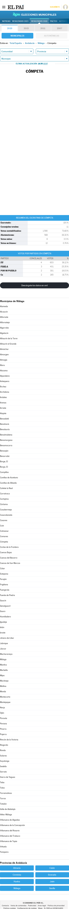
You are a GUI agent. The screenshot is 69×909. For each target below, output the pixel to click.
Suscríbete (55, 7)
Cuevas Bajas (6, 552)
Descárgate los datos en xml (34, 285)
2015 (26, 28)
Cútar (2, 568)
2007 (59, 28)
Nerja (2, 707)
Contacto (5, 906)
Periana (3, 723)
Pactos (53, 21)
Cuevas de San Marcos (10, 563)
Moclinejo (4, 681)
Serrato (3, 772)
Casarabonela (6, 515)
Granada (52, 874)
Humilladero (5, 616)
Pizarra (3, 729)
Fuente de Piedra (7, 595)
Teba (2, 782)
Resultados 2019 (39, 21)
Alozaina (4, 370)
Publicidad (32, 906)
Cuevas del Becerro (8, 558)
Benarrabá (4, 456)
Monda (3, 691)
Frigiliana (4, 584)
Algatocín (4, 333)
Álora (2, 365)
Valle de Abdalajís (7, 809)
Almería (16, 868)
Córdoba (17, 874)
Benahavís (4, 424)
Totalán (3, 804)
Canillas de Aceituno (9, 477)
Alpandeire (5, 376)
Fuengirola (4, 590)
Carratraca (5, 493)
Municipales (17, 35)
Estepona (4, 574)
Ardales (3, 397)
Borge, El (4, 461)
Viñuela (3, 846)
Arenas (3, 402)
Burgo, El (4, 467)
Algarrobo (4, 328)
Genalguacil (5, 606)
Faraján (3, 579)
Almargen (4, 354)
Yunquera (4, 852)
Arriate (3, 408)
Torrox (3, 798)
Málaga (3, 659)
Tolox (2, 788)
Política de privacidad (56, 906)
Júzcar (3, 649)
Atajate (3, 413)
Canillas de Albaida (8, 483)
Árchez (3, 386)
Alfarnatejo (5, 322)
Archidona (4, 392)
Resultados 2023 (20, 21)
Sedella (3, 766)
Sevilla (52, 888)
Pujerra (3, 734)
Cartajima (4, 499)
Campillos (4, 472)
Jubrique (4, 643)
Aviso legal (42, 906)
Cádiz (52, 868)
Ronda (3, 750)
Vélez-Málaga (6, 814)
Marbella (4, 670)
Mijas (2, 675)
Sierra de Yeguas (7, 777)
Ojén (2, 713)
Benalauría (5, 429)
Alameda (4, 306)
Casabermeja (6, 509)
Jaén (52, 881)
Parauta (3, 718)
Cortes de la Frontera (9, 547)
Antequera (4, 381)
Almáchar (4, 349)
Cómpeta (4, 542)
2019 (9, 28)
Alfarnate (4, 317)
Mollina (3, 686)
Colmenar (4, 531)
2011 (42, 28)
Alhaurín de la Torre (8, 338)
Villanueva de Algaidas (10, 820)
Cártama (4, 504)
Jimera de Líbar (7, 638)
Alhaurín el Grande (8, 344)
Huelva (17, 881)
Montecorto (5, 697)
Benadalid (4, 419)
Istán (2, 627)
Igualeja (3, 622)
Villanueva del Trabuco (10, 836)
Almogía (3, 360)
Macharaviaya (6, 654)
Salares (3, 756)
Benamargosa (6, 440)
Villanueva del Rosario (9, 830)
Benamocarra (6, 445)
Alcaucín (4, 312)
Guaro (2, 611)
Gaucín (3, 600)
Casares (3, 520)
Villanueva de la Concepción (12, 825)
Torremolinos (6, 793)
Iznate (2, 632)
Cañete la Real (6, 488)
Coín (2, 526)
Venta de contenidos (18, 906)
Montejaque (5, 702)
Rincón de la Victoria (9, 739)
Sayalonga (4, 761)
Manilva (3, 665)
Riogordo (4, 745)
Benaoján (4, 451)
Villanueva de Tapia (8, 841)
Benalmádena (6, 435)
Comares (4, 536)
